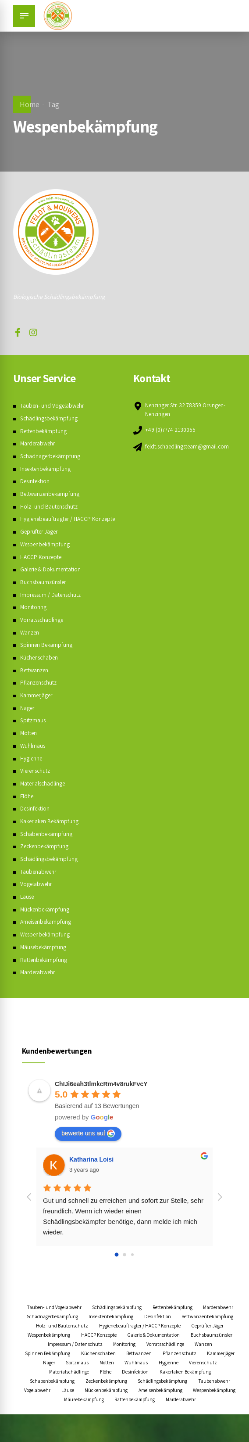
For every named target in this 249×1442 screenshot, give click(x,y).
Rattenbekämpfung (44, 969)
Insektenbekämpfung (46, 469)
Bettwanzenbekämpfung (51, 494)
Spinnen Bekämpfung (47, 654)
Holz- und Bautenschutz (50, 506)
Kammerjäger (37, 704)
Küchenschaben (40, 667)
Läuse (27, 906)
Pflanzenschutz (39, 692)
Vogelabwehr (36, 893)
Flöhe (27, 805)
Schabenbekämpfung (47, 843)
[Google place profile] (101, 1093)
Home (29, 104)
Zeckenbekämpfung (45, 855)
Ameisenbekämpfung (47, 931)
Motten (29, 742)
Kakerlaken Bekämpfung (51, 830)
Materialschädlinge (44, 792)
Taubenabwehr (39, 881)
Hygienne (31, 767)
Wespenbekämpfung (46, 553)
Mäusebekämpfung (44, 956)
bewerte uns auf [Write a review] (88, 1143)
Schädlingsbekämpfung (49, 418)
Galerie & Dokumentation (52, 578)
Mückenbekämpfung (46, 918)
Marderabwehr (39, 443)
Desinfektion (36, 481)
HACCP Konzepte (42, 566)
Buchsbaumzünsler (44, 591)
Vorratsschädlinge (43, 629)
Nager (27, 717)
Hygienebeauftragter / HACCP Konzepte (77, 1344)
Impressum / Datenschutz (52, 604)
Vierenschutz (36, 780)
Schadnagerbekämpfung (51, 456)
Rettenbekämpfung (44, 431)
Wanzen (30, 642)
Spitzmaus (33, 729)
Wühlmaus (33, 755)
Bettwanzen (35, 679)
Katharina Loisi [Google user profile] (91, 1168)
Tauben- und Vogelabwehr (53, 405)
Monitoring (33, 616)
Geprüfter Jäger (40, 541)
